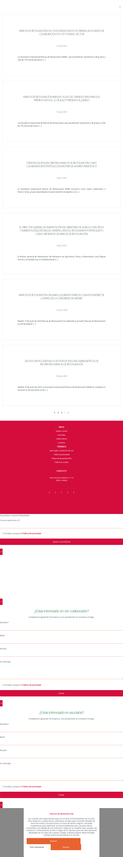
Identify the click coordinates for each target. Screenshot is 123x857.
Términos (61, 446)
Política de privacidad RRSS (61, 458)
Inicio (61, 427)
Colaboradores (61, 34)
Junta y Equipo (61, 18)
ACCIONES (61, 23)
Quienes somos (61, 13)
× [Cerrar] (1, 601)
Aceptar (53, 841)
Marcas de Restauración (13, 8)
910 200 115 (61, 487)
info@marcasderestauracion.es (61, 484)
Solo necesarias (37, 847)
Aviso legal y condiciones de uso (62, 450)
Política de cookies (62, 462)
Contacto (61, 40)
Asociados (61, 29)
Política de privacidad (62, 454)
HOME (61, 7)
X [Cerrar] (1, 551)
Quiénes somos (61, 431)
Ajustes (66, 847)
